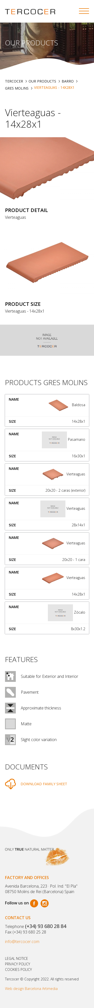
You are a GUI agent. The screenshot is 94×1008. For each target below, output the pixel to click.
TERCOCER (14, 81)
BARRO (68, 81)
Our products (42, 81)
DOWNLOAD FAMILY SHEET (44, 783)
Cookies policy (18, 969)
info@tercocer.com (22, 941)
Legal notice (16, 958)
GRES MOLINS (17, 88)
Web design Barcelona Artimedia (31, 988)
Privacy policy (17, 964)
